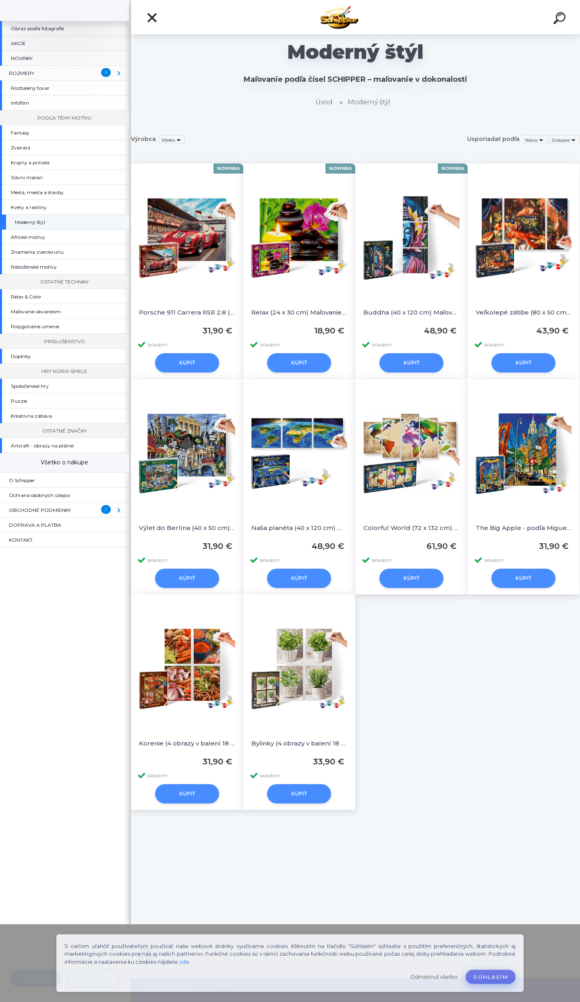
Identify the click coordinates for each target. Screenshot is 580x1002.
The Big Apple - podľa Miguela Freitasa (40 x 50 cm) (524, 528)
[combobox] (535, 139)
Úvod (324, 102)
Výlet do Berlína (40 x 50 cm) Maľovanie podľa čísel (187, 528)
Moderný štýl (369, 102)
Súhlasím (490, 977)
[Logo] (355, 17)
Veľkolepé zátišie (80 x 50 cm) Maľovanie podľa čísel (524, 312)
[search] (560, 19)
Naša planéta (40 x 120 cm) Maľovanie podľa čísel (299, 528)
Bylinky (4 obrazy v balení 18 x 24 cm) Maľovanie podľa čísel (299, 743)
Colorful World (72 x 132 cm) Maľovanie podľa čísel (411, 528)
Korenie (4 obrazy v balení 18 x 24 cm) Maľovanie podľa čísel (187, 743)
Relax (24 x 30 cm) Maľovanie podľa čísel (299, 312)
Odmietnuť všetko (434, 977)
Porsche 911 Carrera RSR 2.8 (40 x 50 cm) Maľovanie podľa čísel (187, 312)
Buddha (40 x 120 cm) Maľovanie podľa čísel (411, 312)
